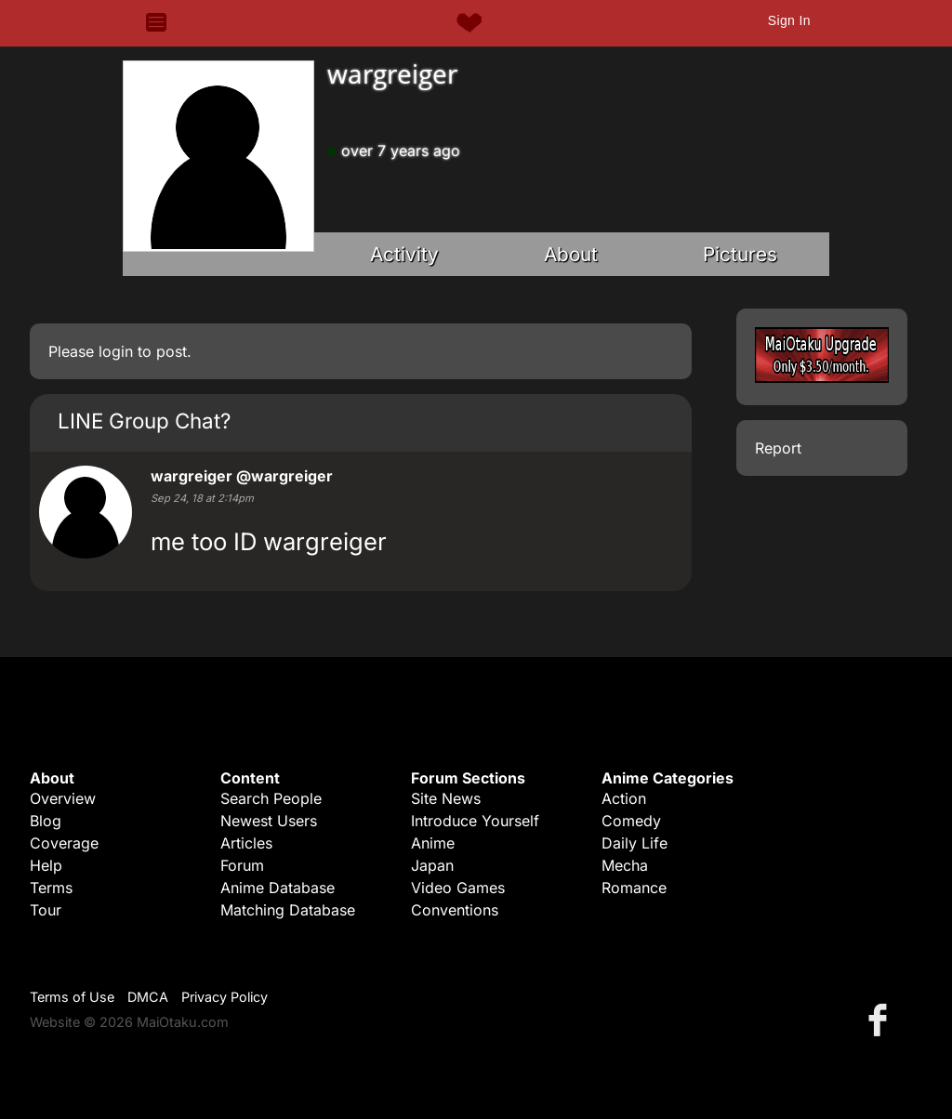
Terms (51, 887)
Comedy (631, 820)
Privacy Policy (224, 997)
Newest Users (268, 820)
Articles (246, 843)
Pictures (740, 254)
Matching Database (287, 910)
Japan (432, 865)
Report (778, 448)
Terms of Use (72, 997)
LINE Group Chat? (144, 420)
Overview (63, 798)
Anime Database (277, 887)
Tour (45, 910)
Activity (404, 254)
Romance (634, 887)
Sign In (789, 20)
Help (46, 865)
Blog (45, 820)
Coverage (64, 843)
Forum (242, 865)
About (571, 254)
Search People (271, 798)
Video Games (458, 887)
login (116, 351)
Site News (446, 798)
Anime (433, 843)
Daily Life (635, 843)
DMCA (147, 997)
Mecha (625, 865)
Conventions (454, 910)
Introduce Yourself (475, 820)
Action (624, 798)
